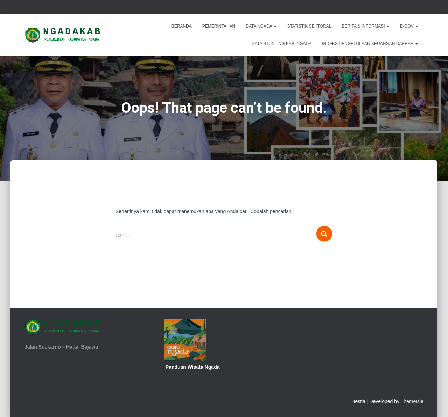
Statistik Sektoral (309, 26)
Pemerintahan (218, 26)
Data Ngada (261, 26)
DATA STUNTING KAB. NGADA (282, 43)
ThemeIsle (412, 401)
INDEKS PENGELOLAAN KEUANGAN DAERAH (370, 43)
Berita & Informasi (366, 26)
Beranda (182, 26)
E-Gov (409, 26)
